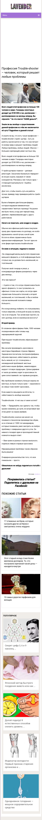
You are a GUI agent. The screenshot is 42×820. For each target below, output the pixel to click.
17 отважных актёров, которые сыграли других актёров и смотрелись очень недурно (18, 524)
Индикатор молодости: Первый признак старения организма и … (19, 763)
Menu (5, 15)
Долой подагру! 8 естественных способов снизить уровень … (17, 723)
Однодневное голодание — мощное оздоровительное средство (19, 804)
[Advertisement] (21, 44)
